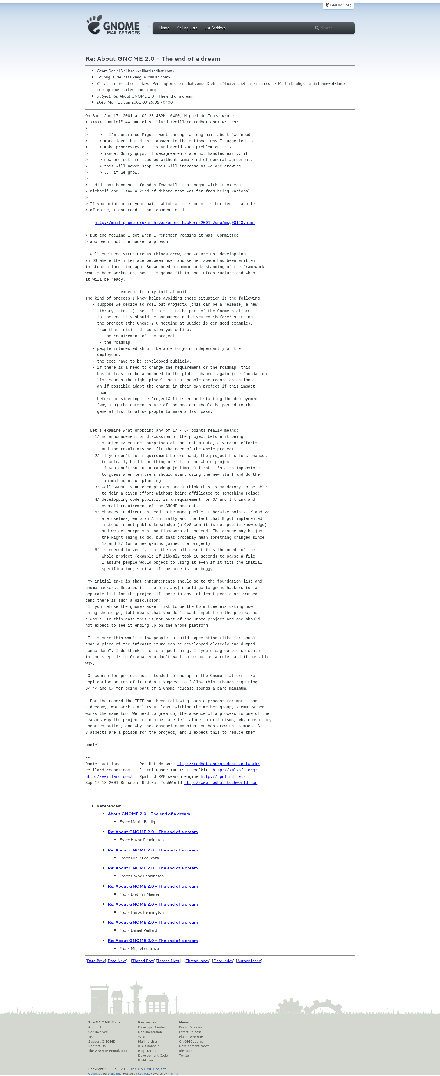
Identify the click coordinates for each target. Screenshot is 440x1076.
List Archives (215, 27)
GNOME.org (341, 5)
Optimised (95, 1073)
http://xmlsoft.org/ (235, 770)
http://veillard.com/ (108, 776)
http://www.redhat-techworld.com (220, 782)
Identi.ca (185, 1050)
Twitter (184, 1055)
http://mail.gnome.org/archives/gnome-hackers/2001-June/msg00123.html (175, 222)
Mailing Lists (186, 27)
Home (164, 27)
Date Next (116, 961)
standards (114, 1073)
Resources (147, 1022)
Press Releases (190, 1027)
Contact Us (97, 1046)
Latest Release (190, 1032)
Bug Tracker (147, 1050)
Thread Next (168, 961)
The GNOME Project (106, 1022)
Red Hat (143, 1073)
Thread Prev (143, 961)
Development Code (153, 1055)
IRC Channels (148, 1046)
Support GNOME (101, 1041)
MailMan (173, 1073)
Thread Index (198, 961)
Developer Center (151, 1027)
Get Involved (98, 1032)
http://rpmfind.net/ (223, 776)
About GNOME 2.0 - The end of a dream (149, 814)
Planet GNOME (191, 1036)
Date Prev (96, 961)
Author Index (249, 961)
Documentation (150, 1032)
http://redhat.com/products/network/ (218, 764)
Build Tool (146, 1060)
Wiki (141, 1036)
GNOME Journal (192, 1041)
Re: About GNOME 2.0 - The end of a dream (153, 832)
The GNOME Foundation (107, 1050)
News (184, 1022)
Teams (93, 1036)
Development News (194, 1046)
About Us (95, 1027)
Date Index (223, 961)
